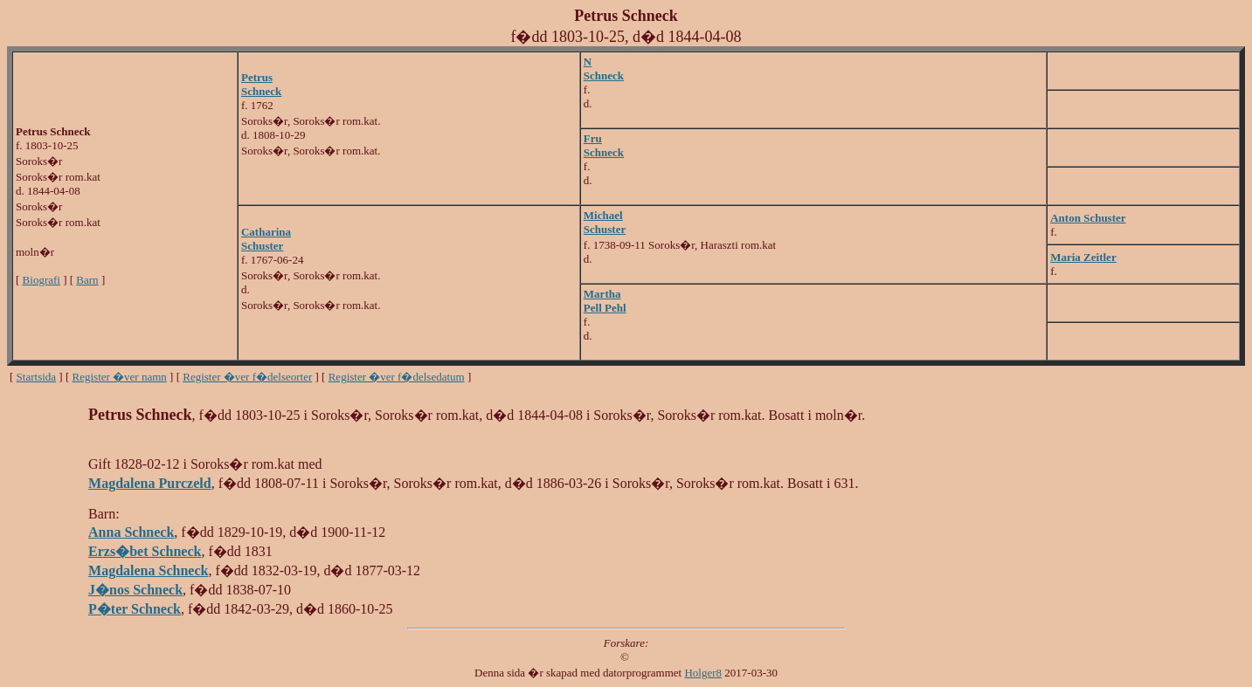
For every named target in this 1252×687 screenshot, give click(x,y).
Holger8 (703, 672)
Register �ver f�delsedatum (397, 376)
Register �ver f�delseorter (247, 376)
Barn (87, 279)
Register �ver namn (120, 376)
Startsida (37, 376)
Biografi (41, 279)
